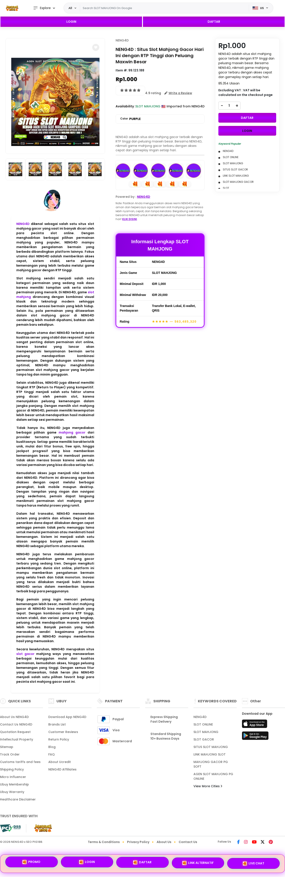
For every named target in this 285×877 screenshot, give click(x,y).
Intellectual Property (16, 739)
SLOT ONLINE (203, 724)
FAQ (51, 754)
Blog (52, 747)
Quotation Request (15, 732)
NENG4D (23, 224)
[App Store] (255, 725)
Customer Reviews (63, 732)
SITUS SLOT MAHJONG (210, 747)
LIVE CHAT (253, 863)
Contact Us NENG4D (16, 724)
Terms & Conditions (104, 842)
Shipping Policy (12, 769)
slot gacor (25, 654)
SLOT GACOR (203, 739)
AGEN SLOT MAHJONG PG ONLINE (213, 776)
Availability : (125, 106)
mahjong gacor (72, 432)
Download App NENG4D (67, 717)
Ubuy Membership (14, 784)
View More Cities (207, 786)
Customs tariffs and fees (20, 762)
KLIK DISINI (129, 219)
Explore (42, 8)
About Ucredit (59, 762)
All (70, 8)
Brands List (57, 724)
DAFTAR (214, 21)
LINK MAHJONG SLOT (209, 754)
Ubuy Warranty (12, 792)
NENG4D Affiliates (62, 769)
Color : (130, 119)
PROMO (31, 862)
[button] (95, 47)
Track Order (10, 754)
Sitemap (6, 747)
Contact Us (188, 842)
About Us (164, 842)
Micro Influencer (13, 777)
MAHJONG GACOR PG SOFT (210, 764)
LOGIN (71, 21)
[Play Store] (255, 736)
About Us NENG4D (14, 717)
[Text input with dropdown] (164, 8)
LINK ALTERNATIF (198, 863)
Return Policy (58, 739)
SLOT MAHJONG (205, 732)
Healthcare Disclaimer (18, 799)
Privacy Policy (138, 842)
